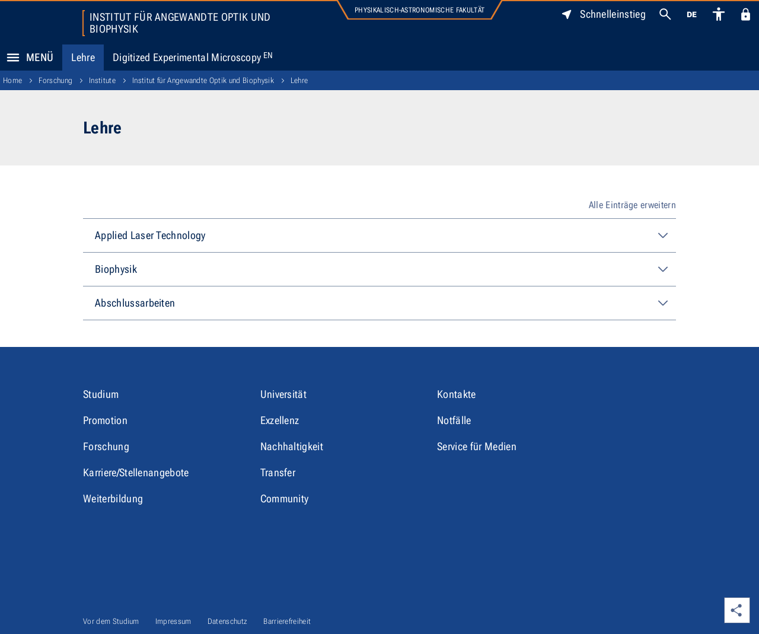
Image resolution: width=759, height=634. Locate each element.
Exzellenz (279, 420)
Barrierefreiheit (287, 621)
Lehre (83, 57)
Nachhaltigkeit (291, 446)
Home (12, 80)
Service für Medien (476, 446)
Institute (102, 80)
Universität (283, 394)
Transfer (278, 472)
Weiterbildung (113, 498)
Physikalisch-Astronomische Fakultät (419, 10)
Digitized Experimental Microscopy (193, 57)
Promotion (105, 420)
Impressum (173, 621)
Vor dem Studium (111, 621)
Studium (101, 394)
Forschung (55, 80)
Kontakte (456, 394)
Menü (26, 57)
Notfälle (454, 420)
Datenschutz (228, 621)
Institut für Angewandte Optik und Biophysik (180, 23)
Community (284, 498)
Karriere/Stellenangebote (136, 472)
